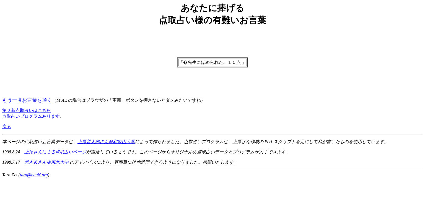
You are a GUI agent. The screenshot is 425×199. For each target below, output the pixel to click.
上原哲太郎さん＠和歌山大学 (106, 141)
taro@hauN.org (34, 174)
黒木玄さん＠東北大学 (46, 162)
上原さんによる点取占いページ (55, 152)
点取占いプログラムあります (31, 116)
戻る (6, 126)
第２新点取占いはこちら (26, 110)
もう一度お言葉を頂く (27, 100)
